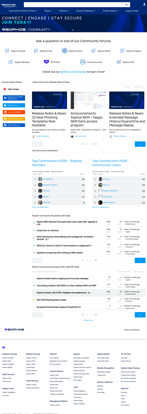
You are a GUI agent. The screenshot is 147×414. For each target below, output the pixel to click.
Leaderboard (101, 372)
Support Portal (132, 11)
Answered (34, 223)
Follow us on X (11, 105)
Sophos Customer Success (82, 364)
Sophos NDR (30, 370)
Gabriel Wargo (131, 287)
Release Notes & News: (49, 113)
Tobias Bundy (130, 254)
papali (128, 232)
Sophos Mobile (103, 51)
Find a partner (54, 354)
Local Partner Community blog (59, 375)
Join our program (55, 361)
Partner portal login (56, 387)
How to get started (103, 354)
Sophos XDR (128, 62)
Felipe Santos (130, 224)
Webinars (100, 382)
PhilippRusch (48, 179)
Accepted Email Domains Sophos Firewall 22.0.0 (58, 307)
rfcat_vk (106, 185)
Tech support (78, 377)
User (144, 4)
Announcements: (84, 113)
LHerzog (106, 179)
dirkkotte (46, 191)
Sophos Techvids (79, 367)
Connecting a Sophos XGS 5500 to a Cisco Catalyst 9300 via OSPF (66, 285)
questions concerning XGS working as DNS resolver (60, 252)
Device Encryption (8, 361)
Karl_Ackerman (80, 136)
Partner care (54, 384)
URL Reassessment (13, 118)
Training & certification (57, 391)
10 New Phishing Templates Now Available (45, 121)
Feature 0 (72, 30)
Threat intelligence (79, 387)
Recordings (101, 389)
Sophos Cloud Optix (32, 384)
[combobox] (73, 4)
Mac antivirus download (128, 375)
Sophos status (78, 373)
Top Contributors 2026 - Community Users (111, 163)
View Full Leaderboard (40, 207)
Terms (14, 410)
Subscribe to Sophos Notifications (13, 98)
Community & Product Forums (22, 11)
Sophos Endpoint (134, 51)
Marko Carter (130, 308)
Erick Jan (129, 301)
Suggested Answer (34, 299)
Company (124, 389)
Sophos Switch (31, 361)
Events (123, 392)
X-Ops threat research (81, 391)
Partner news (54, 381)
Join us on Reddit (12, 112)
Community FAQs (103, 358)
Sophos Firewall (18, 51)
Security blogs (78, 397)
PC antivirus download (128, 378)
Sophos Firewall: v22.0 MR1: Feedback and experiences (61, 292)
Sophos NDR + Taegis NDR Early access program (87, 121)
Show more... (89, 320)
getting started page (73, 72)
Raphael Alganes (109, 202)
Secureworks (125, 402)
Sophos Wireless (22, 62)
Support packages (79, 358)
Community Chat (94, 62)
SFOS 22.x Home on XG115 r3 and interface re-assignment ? (64, 245)
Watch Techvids (12, 125)
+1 (48, 239)
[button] (126, 4)
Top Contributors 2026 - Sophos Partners (57, 163)
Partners (63, 11)
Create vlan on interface (47, 230)
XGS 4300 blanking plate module (51, 300)
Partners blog (54, 372)
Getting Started (109, 11)
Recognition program (104, 368)
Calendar (100, 386)
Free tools (5, 392)
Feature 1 (74, 30)
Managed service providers (58, 358)
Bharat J (46, 197)
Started (132, 277)
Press (123, 395)
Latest (132, 222)
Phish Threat (6, 378)
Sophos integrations (8, 389)
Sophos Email (46, 51)
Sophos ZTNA (30, 358)
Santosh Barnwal (42, 136)
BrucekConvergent (50, 185)
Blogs (47, 11)
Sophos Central (75, 51)
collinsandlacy (131, 294)
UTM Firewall (30, 364)
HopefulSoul (107, 197)
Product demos (126, 358)
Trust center (77, 394)
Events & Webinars (84, 11)
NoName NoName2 (110, 191)
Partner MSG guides (56, 378)
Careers (123, 398)
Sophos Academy (79, 400)
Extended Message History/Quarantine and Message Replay (127, 121)
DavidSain (46, 202)
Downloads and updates (81, 354)
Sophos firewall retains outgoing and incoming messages (62, 278)
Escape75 (129, 247)
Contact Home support (128, 372)
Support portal (78, 361)
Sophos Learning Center (81, 370)
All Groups (55, 62)
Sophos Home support (128, 368)
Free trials (124, 354)
